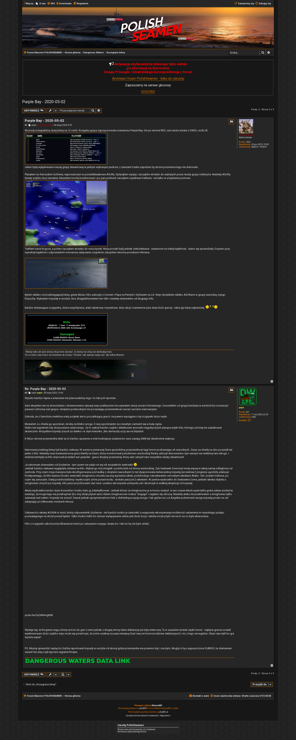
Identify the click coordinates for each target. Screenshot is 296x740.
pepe (241, 407)
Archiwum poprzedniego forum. (132, 731)
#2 (26, 393)
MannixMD (157, 705)
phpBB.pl (163, 712)
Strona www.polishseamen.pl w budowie (136, 729)
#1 (26, 125)
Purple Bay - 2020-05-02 (43, 101)
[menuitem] (41, 3)
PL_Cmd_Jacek (246, 135)
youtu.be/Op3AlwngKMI (39, 615)
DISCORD (148, 92)
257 (247, 412)
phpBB (142, 708)
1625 (248, 142)
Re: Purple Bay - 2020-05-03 (45, 389)
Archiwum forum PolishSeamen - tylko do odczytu (148, 78)
